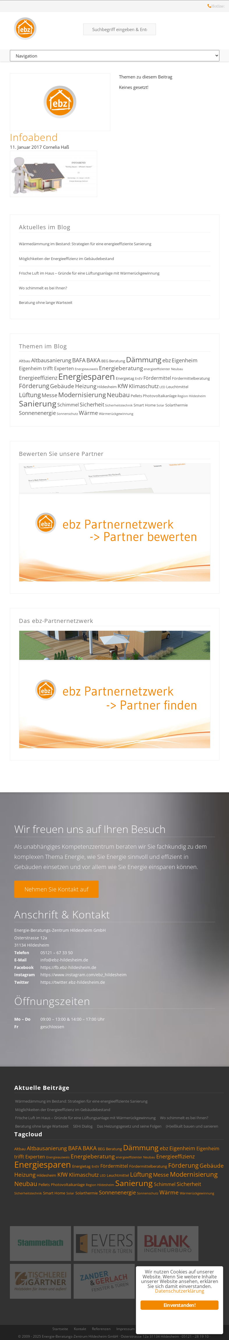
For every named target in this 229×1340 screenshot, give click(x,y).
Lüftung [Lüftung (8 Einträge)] (30, 395)
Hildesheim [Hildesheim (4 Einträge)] (107, 386)
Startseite (60, 1328)
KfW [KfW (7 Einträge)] (123, 386)
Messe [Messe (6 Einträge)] (49, 395)
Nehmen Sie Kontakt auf (56, 889)
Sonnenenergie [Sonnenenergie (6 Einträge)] (37, 412)
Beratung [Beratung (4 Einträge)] (117, 360)
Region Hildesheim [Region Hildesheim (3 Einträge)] (191, 396)
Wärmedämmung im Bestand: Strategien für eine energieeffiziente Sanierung (85, 243)
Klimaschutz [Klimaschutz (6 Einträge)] (144, 386)
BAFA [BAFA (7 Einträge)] (79, 360)
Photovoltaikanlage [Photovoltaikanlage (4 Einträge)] (160, 395)
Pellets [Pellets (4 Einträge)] (136, 395)
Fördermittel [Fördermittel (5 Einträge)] (157, 378)
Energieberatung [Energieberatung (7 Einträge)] (121, 368)
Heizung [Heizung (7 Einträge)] (85, 386)
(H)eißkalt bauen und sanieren (192, 1126)
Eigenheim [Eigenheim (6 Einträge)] (185, 360)
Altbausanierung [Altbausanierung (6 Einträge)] (51, 360)
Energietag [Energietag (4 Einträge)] (125, 378)
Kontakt (80, 1328)
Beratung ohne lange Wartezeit (45, 302)
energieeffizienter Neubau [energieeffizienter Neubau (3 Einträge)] (163, 369)
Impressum (125, 1328)
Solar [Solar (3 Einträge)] (160, 405)
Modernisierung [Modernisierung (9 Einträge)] (82, 394)
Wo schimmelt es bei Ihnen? (43, 288)
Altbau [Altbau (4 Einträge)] (24, 360)
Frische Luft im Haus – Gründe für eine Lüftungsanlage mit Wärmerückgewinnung (89, 273)
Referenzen (101, 1328)
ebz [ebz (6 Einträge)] (166, 360)
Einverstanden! (180, 1305)
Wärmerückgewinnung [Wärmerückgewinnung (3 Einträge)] (116, 414)
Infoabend (34, 137)
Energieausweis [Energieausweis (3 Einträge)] (86, 369)
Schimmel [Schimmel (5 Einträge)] (68, 405)
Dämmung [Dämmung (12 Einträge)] (143, 359)
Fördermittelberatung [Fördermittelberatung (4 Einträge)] (191, 378)
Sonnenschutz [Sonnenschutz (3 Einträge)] (67, 414)
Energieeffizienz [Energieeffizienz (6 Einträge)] (38, 377)
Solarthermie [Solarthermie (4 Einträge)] (176, 405)
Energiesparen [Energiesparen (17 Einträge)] (86, 376)
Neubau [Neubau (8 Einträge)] (118, 395)
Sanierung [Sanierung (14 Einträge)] (37, 403)
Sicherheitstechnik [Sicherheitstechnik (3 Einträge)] (119, 405)
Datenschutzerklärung (180, 1290)
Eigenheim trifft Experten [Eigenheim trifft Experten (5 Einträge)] (46, 368)
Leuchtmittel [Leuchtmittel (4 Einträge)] (177, 386)
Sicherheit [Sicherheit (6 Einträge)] (92, 404)
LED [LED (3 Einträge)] (162, 387)
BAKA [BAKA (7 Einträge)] (93, 360)
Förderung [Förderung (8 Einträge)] (34, 386)
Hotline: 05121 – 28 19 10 (209, 7)
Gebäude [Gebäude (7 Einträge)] (62, 386)
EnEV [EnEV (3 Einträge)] (139, 379)
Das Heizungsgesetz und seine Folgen (129, 1126)
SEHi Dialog (83, 1126)
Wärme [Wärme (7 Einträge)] (88, 413)
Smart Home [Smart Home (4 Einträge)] (145, 405)
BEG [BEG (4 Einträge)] (104, 360)
